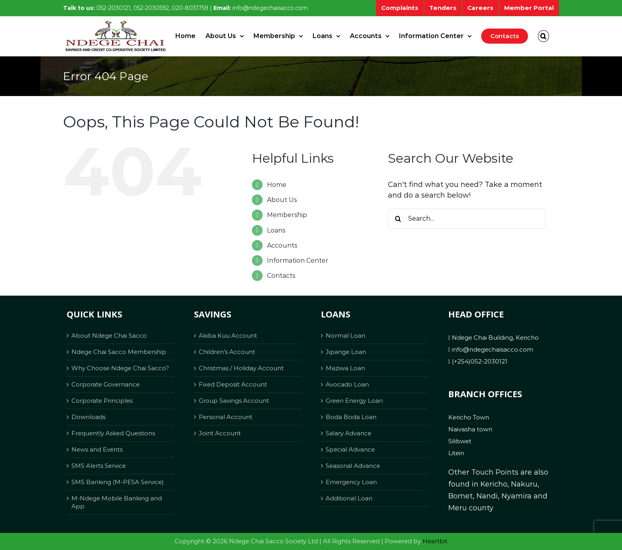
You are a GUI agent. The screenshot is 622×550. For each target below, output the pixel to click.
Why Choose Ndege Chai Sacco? (120, 368)
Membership (287, 215)
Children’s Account (227, 352)
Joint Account (220, 433)
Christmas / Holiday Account (241, 368)
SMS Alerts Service (98, 465)
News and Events (97, 449)
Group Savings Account (234, 400)
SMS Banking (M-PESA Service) (117, 482)
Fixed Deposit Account (233, 384)
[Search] (398, 219)
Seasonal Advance (353, 465)
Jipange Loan (346, 352)
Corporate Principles (101, 400)
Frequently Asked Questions (113, 433)
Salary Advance (348, 433)
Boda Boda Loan (351, 417)
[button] (543, 36)
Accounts (282, 245)
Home (276, 184)
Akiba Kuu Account (228, 335)
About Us (282, 200)
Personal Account (225, 417)
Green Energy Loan (354, 400)
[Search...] (466, 219)
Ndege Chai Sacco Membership (118, 352)
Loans (276, 230)
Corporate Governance (105, 384)
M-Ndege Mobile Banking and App (116, 502)
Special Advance (350, 449)
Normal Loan (345, 335)
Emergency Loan (351, 482)
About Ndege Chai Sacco (109, 335)
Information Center (297, 260)
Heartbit (434, 541)
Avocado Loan (347, 384)
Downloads (88, 417)
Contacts (281, 275)
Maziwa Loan (345, 368)
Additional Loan (349, 498)
